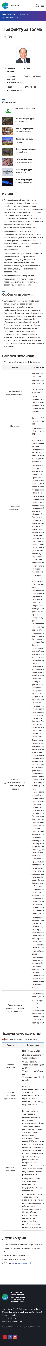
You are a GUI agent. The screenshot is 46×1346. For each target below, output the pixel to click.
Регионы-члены (8, 14)
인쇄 (10, 36)
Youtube (5, 1337)
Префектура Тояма (10, 17)
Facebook (10, 1337)
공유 (4, 36)
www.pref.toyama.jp (21, 1263)
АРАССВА (15, 5)
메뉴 (42, 5)
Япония (22, 14)
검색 (37, 5)
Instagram (15, 1337)
